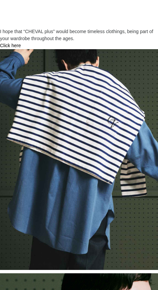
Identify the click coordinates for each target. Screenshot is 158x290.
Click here (10, 45)
